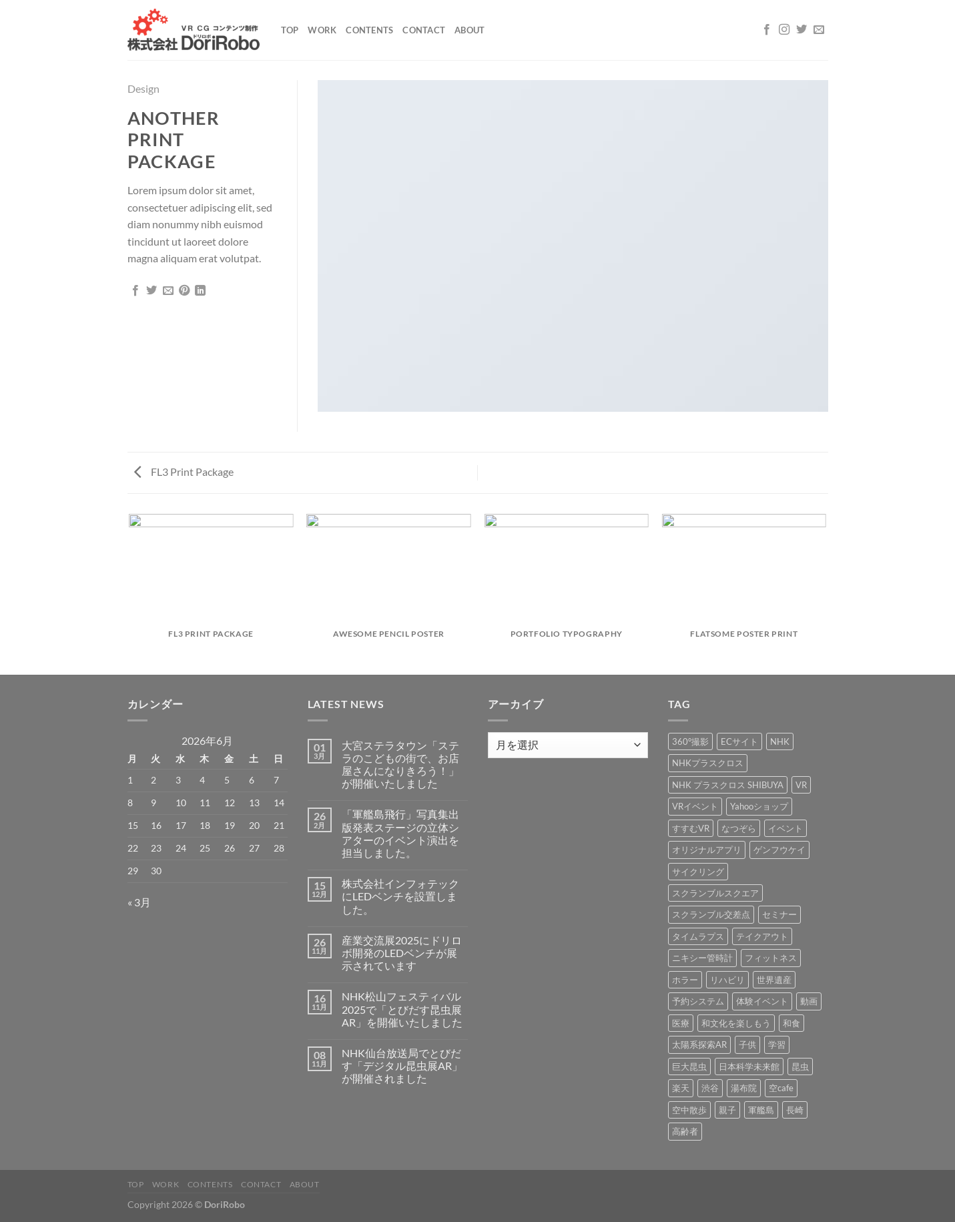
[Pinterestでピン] (184, 291)
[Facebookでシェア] (135, 291)
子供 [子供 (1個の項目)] (747, 1044)
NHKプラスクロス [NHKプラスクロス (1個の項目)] (707, 762)
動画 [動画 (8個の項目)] (809, 1001)
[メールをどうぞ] (819, 30)
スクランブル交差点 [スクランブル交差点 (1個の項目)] (711, 914)
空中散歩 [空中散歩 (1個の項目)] (689, 1110)
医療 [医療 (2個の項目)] (680, 1023)
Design (143, 88)
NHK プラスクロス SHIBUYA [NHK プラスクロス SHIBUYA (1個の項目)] (727, 785)
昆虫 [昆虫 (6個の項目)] (800, 1066)
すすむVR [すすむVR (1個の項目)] (690, 828)
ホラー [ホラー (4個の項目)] (685, 979)
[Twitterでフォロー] (801, 30)
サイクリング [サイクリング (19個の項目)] (698, 871)
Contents (369, 30)
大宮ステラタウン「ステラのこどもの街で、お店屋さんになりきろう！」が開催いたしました (400, 764)
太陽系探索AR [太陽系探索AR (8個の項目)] (699, 1044)
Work (322, 30)
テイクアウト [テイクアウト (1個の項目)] (762, 936)
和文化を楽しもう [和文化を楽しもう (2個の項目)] (736, 1023)
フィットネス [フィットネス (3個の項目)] (771, 957)
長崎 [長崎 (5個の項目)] (795, 1110)
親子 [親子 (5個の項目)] (727, 1110)
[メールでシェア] (168, 291)
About (469, 30)
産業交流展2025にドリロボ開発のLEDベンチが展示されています (402, 953)
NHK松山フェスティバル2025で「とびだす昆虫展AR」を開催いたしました (402, 1009)
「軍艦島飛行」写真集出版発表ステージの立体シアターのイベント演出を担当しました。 (400, 833)
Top (290, 30)
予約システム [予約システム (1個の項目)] (698, 1001)
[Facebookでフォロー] (766, 30)
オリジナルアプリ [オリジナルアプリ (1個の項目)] (706, 849)
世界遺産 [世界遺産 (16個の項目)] (774, 979)
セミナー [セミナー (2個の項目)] (779, 914)
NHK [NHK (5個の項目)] (779, 741)
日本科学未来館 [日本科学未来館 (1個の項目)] (749, 1066)
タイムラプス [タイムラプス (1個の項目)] (698, 936)
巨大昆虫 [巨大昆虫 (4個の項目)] (689, 1066)
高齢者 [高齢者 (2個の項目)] (685, 1131)
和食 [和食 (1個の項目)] (791, 1023)
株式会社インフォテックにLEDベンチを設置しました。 (400, 896)
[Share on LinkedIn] (200, 291)
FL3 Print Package (184, 471)
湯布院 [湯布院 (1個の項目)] (744, 1088)
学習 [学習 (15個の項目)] (776, 1044)
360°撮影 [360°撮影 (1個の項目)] (690, 741)
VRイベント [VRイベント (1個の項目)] (695, 806)
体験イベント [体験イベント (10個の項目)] (762, 1001)
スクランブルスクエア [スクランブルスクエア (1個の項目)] (715, 893)
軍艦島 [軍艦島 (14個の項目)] (761, 1110)
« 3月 (139, 902)
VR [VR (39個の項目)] (801, 785)
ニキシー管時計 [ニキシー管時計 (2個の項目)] (702, 957)
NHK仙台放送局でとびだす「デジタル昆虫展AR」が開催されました (402, 1065)
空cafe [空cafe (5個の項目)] (781, 1088)
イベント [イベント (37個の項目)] (785, 828)
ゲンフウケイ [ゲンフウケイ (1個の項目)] (779, 849)
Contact (423, 30)
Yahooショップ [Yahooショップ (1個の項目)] (759, 806)
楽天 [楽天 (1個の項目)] (680, 1088)
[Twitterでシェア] (151, 291)
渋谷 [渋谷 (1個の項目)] (710, 1088)
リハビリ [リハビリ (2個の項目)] (727, 979)
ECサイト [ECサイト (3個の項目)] (739, 741)
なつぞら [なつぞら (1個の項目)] (738, 828)
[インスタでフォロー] (784, 30)
